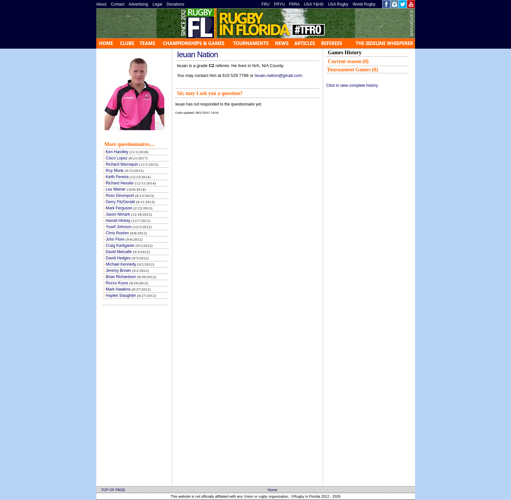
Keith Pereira (117, 177)
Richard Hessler (120, 183)
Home (272, 490)
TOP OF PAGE (113, 490)
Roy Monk (115, 170)
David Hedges (118, 258)
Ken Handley (117, 152)
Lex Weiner (116, 189)
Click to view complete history (352, 85)
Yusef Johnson (119, 227)
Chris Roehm (117, 233)
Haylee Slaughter (121, 295)
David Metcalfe (119, 252)
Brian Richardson (121, 276)
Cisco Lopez (117, 158)
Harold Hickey (118, 220)
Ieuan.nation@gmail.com (278, 75)
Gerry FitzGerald (120, 202)
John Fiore (115, 239)
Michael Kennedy (121, 264)
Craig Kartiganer (120, 245)
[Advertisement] (367, 190)
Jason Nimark (118, 214)
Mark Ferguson (119, 208)
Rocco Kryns (117, 283)
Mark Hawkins (118, 289)
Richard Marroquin (122, 164)
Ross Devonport (120, 195)
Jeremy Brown (119, 270)
